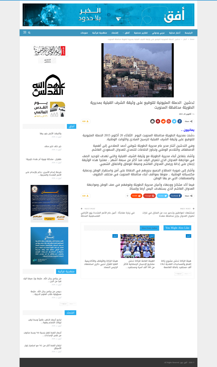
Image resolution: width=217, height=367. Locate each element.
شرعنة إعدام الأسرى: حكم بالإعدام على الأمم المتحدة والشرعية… (43, 173)
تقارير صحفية (141, 33)
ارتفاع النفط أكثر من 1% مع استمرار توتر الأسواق (43, 347)
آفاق (127, 33)
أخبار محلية (174, 33)
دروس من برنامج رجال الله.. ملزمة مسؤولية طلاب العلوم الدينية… (46, 293)
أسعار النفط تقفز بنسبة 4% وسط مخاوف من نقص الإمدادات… (42, 334)
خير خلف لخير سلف (52, 146)
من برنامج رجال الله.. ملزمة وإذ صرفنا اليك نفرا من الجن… (42, 280)
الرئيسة (189, 33)
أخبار (188, 236)
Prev (187, 273)
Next (179, 273)
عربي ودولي (158, 33)
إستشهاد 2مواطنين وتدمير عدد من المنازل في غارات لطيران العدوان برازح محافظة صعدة (168, 214)
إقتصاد (114, 33)
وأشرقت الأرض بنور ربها (50, 134)
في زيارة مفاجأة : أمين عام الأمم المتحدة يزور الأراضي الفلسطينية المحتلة (108, 214)
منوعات (84, 33)
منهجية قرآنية (99, 33)
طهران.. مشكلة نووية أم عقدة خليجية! (43, 159)
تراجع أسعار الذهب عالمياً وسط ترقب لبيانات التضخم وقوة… (44, 321)
